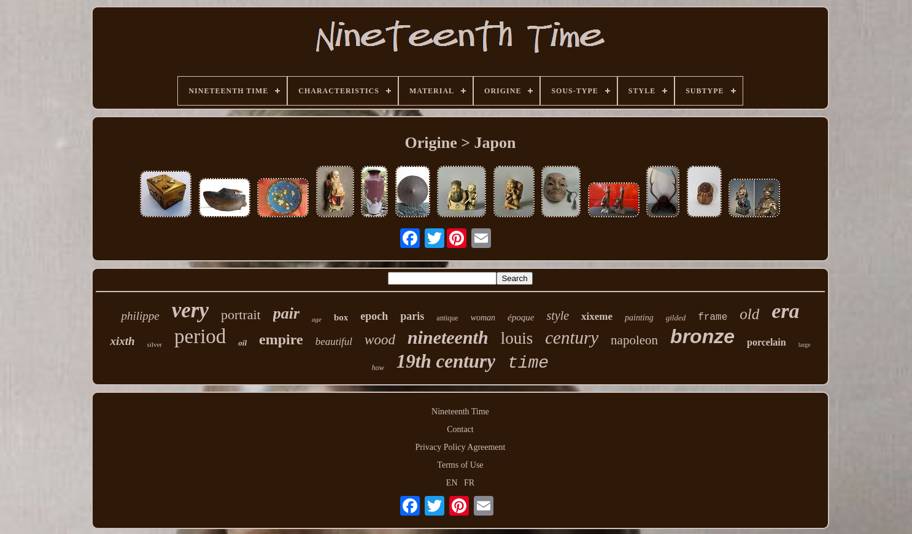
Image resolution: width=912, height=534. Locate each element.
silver (154, 344)
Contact (460, 429)
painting (639, 317)
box (341, 317)
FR (469, 482)
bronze (702, 336)
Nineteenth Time (460, 411)
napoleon (634, 340)
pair (286, 313)
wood (380, 339)
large (804, 344)
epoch (374, 316)
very (190, 310)
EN (452, 482)
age (317, 319)
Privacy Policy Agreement (460, 447)
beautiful (333, 341)
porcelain (766, 342)
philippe (140, 315)
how (378, 367)
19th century (445, 361)
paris (412, 316)
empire (281, 339)
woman (483, 317)
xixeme (597, 316)
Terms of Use (460, 465)
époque (521, 317)
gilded (676, 317)
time (528, 363)
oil (242, 342)
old (749, 314)
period (200, 336)
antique (447, 318)
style (557, 315)
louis (517, 338)
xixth (122, 341)
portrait (241, 314)
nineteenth (448, 337)
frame (712, 317)
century (571, 337)
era (785, 311)
